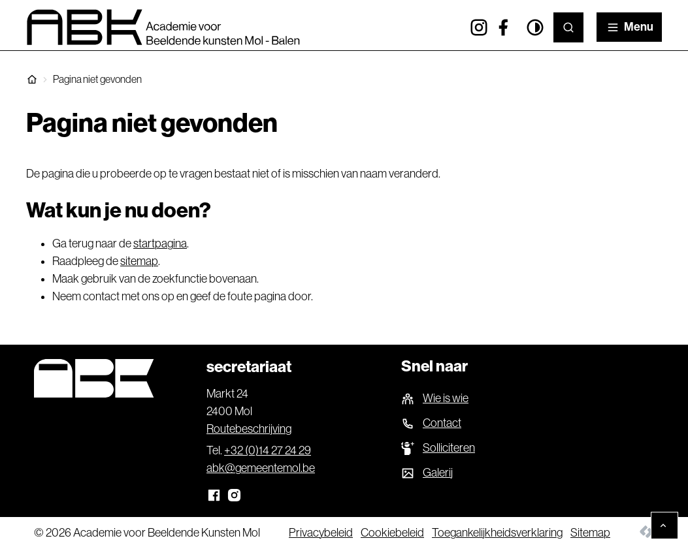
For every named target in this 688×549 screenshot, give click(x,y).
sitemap (139, 261)
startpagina (160, 243)
